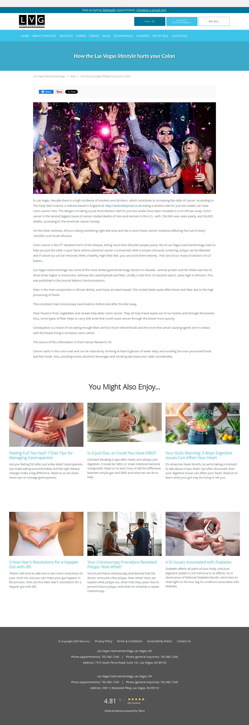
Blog (72, 76)
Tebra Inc (84, 641)
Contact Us (184, 641)
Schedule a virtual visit (151, 10)
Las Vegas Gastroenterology (49, 76)
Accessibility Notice (159, 641)
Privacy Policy (103, 641)
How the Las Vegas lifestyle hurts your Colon (106, 76)
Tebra (141, 711)
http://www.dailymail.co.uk (123, 206)
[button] (181, 21)
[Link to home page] (26, 21)
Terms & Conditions (129, 641)
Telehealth (109, 10)
